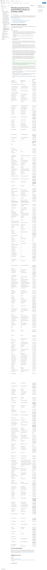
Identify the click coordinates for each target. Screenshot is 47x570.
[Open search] (43, 1)
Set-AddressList (20, 19)
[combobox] (5, 6)
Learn (11, 5)
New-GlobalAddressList (15, 22)
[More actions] (35, 5)
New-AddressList (14, 19)
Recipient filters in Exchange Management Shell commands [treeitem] (6, 25)
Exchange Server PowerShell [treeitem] (6, 12)
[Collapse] (9, 5)
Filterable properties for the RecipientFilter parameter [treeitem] (6, 29)
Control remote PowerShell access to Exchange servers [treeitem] (6, 17)
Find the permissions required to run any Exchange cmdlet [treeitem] (6, 19)
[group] (23, 313)
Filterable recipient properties (41, 6)
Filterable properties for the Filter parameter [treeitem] (6, 27)
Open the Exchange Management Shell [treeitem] (5, 14)
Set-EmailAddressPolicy (23, 21)
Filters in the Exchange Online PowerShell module (25, 74)
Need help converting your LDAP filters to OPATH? (27, 552)
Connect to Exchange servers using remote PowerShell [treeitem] (6, 16)
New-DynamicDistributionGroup (16, 20)
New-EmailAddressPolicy (15, 21)
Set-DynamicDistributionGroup (26, 20)
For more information (40, 7)
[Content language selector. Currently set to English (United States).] (4, 569)
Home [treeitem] (2, 10)
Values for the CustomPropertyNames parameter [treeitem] (5, 31)
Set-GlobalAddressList (22, 22)
